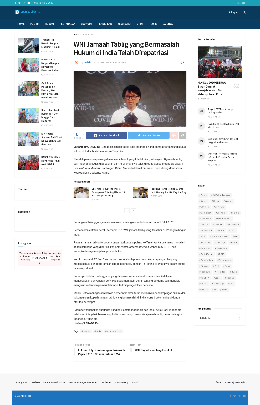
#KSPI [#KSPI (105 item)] (202, 236)
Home (20, 24)
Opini (140, 24)
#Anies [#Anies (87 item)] (203, 195)
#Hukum (85, 331)
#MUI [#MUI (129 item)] (235, 236)
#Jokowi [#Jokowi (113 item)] (217, 224)
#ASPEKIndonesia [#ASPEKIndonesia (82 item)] (220, 195)
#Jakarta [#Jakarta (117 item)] (203, 224)
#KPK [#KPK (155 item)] (232, 231)
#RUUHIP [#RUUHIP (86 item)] (204, 278)
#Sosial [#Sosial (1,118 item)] (203, 284)
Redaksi (36, 382)
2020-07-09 (103, 62)
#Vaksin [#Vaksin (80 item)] (203, 290)
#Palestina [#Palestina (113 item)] (205, 248)
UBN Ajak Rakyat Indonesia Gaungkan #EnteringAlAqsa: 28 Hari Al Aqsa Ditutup (108, 192)
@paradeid (40, 258)
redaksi (88, 62)
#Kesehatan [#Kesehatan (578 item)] (205, 231)
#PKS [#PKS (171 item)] (216, 266)
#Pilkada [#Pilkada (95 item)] (204, 266)
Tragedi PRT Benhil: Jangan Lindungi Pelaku (50, 43)
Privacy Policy (121, 382)
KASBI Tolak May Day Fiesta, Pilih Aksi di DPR (50, 160)
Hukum (49, 24)
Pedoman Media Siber (54, 382)
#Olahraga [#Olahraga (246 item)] (220, 242)
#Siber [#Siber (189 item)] (217, 278)
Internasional (88, 34)
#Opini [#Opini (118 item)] (233, 242)
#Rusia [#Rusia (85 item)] (233, 272)
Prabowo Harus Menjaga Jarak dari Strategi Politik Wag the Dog (168, 190)
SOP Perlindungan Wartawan (83, 382)
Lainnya (168, 24)
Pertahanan (67, 24)
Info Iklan (241, 3)
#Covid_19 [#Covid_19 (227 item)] (218, 207)
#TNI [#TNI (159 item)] (230, 284)
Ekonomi (86, 24)
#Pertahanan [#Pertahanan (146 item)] (224, 260)
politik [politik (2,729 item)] (223, 290)
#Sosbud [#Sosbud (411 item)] (229, 278)
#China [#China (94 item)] (215, 201)
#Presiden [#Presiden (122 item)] (220, 272)
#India (97, 331)
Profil (153, 24)
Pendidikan (105, 24)
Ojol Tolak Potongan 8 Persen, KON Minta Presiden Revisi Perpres (50, 90)
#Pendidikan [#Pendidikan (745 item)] (206, 260)
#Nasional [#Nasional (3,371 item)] (204, 242)
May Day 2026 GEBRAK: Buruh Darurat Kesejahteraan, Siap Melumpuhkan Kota (212, 88)
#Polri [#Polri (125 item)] (226, 266)
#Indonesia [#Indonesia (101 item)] (205, 219)
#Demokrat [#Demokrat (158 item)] (205, 213)
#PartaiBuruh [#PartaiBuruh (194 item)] (206, 254)
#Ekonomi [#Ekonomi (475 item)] (221, 213)
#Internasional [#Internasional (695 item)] (223, 219)
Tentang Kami (21, 382)
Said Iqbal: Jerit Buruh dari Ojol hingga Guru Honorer (223, 140)
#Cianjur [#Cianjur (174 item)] (227, 201)
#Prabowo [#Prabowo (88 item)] (204, 272)
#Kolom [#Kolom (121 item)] (220, 231)
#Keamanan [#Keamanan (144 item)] (232, 224)
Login (233, 12)
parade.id (26, 396)
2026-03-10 (156, 196)
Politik (34, 24)
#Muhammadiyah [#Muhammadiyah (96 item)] (219, 236)
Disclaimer (106, 382)
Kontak (135, 382)
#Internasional (113, 331)
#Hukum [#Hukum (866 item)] (235, 213)
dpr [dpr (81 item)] (214, 290)
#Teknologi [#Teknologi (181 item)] (218, 284)
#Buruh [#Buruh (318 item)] (203, 201)
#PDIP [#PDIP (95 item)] (221, 254)
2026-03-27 (97, 200)
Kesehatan (124, 24)
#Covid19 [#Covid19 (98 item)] (204, 207)
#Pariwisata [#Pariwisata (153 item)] (221, 248)
